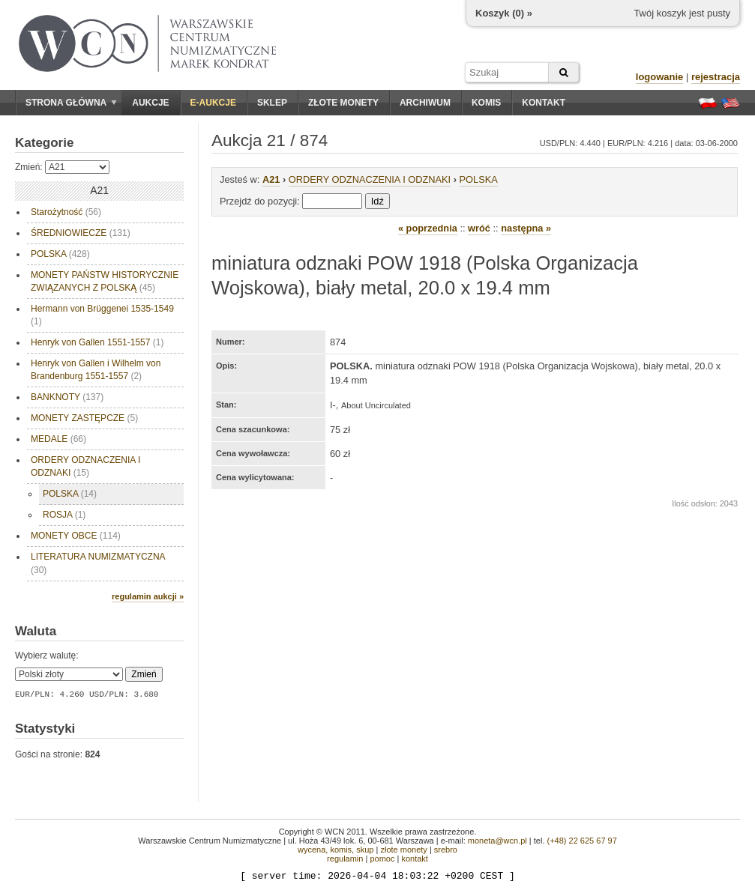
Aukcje (150, 102)
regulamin (345, 858)
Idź (377, 201)
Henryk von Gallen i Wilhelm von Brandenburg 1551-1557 (95, 369)
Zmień (143, 674)
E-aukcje (213, 102)
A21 (271, 179)
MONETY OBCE (76, 535)
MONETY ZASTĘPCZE (84, 418)
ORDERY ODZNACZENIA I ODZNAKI (85, 466)
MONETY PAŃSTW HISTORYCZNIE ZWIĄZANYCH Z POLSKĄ (104, 281)
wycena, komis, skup (335, 849)
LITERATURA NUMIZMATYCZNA (98, 563)
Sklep (272, 102)
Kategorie (44, 143)
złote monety (403, 849)
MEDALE (58, 439)
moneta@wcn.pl (497, 840)
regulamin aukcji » (148, 596)
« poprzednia (427, 228)
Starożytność (66, 212)
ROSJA (64, 514)
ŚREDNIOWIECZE (80, 233)
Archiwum (425, 102)
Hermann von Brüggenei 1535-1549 (102, 315)
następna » (526, 228)
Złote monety (343, 102)
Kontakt (543, 102)
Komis (486, 102)
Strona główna (71, 102)
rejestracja (715, 76)
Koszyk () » (503, 13)
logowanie (660, 76)
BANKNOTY (67, 397)
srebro (445, 849)
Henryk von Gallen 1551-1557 (97, 342)
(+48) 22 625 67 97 (582, 840)
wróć (479, 228)
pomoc (382, 858)
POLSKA (60, 254)
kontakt (414, 858)
